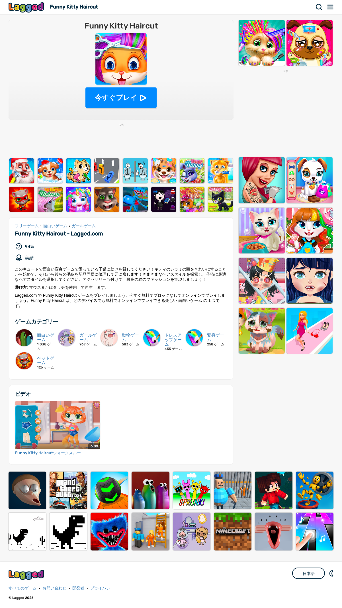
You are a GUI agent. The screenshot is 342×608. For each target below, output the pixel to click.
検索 (319, 7)
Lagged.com (27, 575)
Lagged (27, 7)
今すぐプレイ (116, 97)
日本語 (309, 573)
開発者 (78, 588)
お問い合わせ (54, 588)
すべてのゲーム (22, 588)
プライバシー (102, 588)
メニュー (330, 7)
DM (332, 573)
